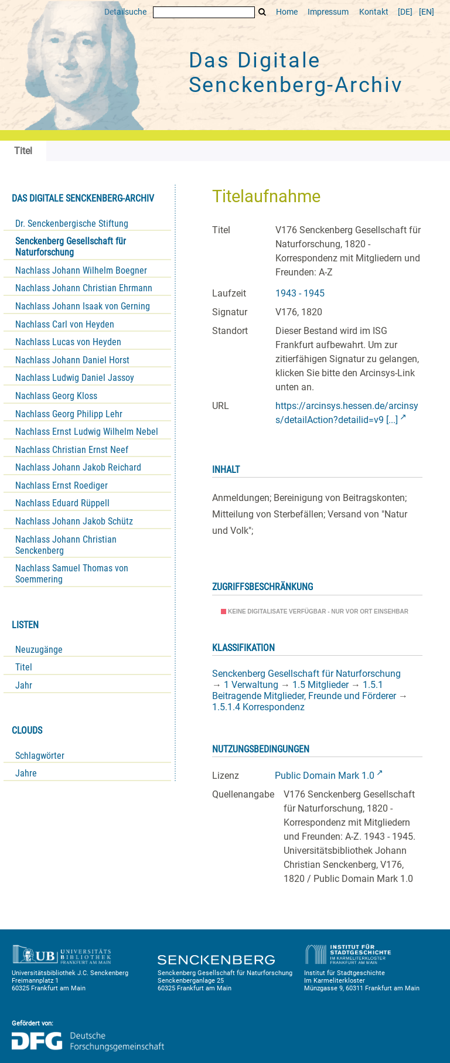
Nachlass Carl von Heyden (64, 324)
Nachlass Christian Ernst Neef (71, 449)
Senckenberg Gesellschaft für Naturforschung (70, 247)
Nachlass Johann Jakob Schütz (74, 521)
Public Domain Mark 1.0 (324, 775)
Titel (23, 667)
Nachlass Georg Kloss (56, 395)
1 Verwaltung (251, 684)
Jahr (23, 685)
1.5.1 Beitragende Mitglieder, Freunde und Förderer (304, 690)
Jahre (26, 773)
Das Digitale (296, 72)
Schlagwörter (39, 755)
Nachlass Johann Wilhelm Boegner (81, 270)
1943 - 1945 (300, 293)
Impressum (328, 12)
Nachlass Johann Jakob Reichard (78, 467)
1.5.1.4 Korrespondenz (258, 707)
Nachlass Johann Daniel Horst (72, 360)
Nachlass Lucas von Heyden (68, 341)
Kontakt (373, 12)
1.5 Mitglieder (320, 684)
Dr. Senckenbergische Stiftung (71, 223)
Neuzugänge (39, 649)
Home (287, 12)
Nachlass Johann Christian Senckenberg (66, 545)
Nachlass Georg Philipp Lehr (68, 414)
